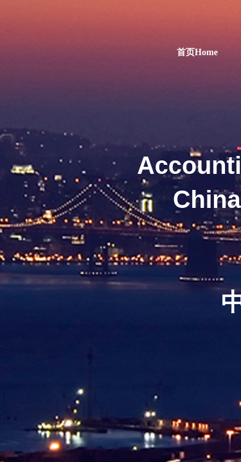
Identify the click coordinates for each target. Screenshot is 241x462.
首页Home (197, 52)
